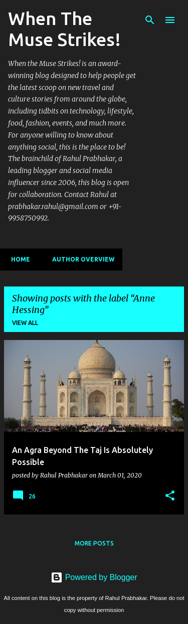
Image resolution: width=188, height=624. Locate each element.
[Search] (150, 20)
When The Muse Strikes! (64, 29)
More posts (94, 543)
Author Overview (80, 259)
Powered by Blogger (94, 577)
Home (17, 259)
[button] (170, 496)
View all (25, 323)
